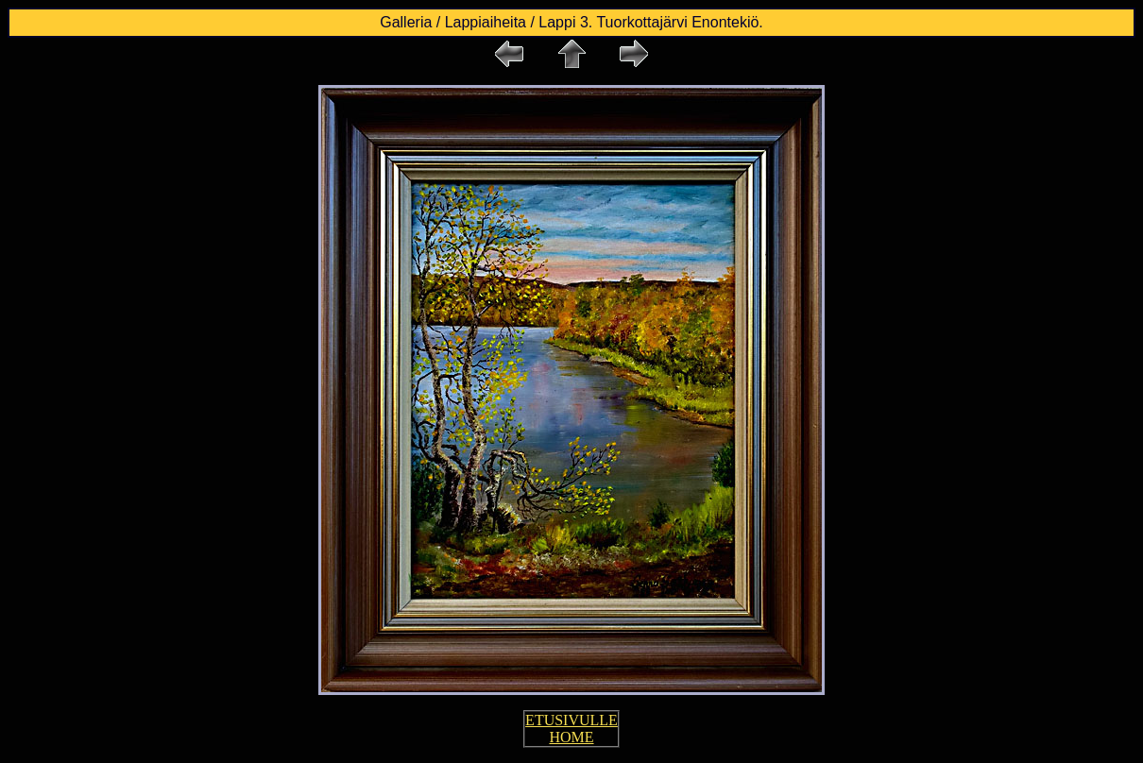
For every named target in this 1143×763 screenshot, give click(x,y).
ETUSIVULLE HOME (571, 728)
